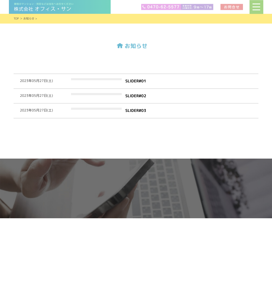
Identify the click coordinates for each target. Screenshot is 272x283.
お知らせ (28, 18)
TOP (16, 18)
